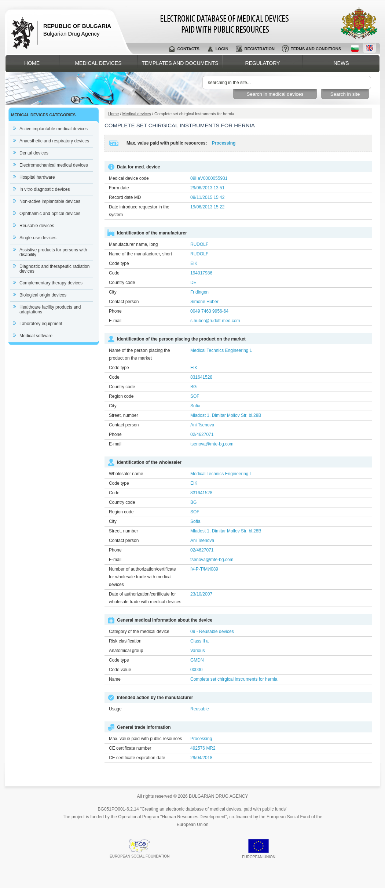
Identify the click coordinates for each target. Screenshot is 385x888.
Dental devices (33, 153)
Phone (115, 311)
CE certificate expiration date (137, 757)
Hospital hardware (37, 177)
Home (32, 63)
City (113, 292)
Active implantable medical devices (53, 128)
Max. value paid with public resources (145, 738)
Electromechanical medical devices (53, 165)
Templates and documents (180, 63)
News (341, 63)
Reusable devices (36, 225)
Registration (260, 49)
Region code (121, 396)
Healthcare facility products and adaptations (50, 309)
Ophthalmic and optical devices (49, 213)
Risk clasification (125, 641)
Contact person (124, 301)
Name (115, 679)
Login (222, 49)
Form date (119, 187)
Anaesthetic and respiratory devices (54, 140)
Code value (120, 669)
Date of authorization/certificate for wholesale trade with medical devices (145, 598)
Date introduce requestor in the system (139, 210)
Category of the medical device (139, 631)
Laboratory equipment (40, 323)
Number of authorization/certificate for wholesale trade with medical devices (142, 577)
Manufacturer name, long (133, 244)
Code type (119, 263)
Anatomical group (126, 650)
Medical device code (129, 178)
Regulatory (262, 63)
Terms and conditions (316, 49)
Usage (115, 709)
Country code (122, 282)
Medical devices (98, 63)
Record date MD (125, 197)
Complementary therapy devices (50, 282)
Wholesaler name (126, 473)
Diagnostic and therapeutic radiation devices (54, 269)
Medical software (35, 335)
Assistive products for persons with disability (53, 252)
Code (114, 273)
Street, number (123, 415)
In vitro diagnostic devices (44, 189)
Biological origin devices (42, 295)
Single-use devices (37, 237)
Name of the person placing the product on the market (139, 354)
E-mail (115, 320)
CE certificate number (130, 748)
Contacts (188, 49)
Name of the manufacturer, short (140, 253)
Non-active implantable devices (49, 201)
